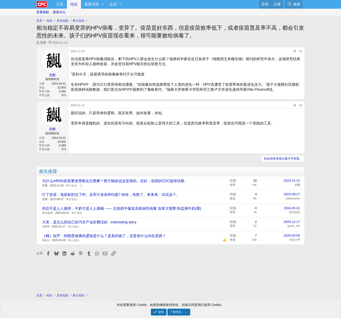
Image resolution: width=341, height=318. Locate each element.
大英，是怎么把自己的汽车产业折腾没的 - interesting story (89, 222)
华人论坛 (71, 185)
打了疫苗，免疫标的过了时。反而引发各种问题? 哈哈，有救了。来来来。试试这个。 (111, 194)
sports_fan (293, 226)
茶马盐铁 (47, 213)
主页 (59, 4)
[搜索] (293, 4)
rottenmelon (292, 198)
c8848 (46, 226)
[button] (102, 4)
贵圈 (43, 42)
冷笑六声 (294, 239)
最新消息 (91, 4)
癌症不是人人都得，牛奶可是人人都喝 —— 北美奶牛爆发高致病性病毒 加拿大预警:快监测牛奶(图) (121, 208)
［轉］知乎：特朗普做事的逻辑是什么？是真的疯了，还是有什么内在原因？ (104, 236)
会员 (113, 4)
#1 (300, 51)
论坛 (74, 4)
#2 (300, 105)
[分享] (295, 51)
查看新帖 (42, 12)
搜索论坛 (59, 12)
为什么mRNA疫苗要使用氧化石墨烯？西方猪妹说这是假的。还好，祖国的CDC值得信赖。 (115, 181)
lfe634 (46, 240)
